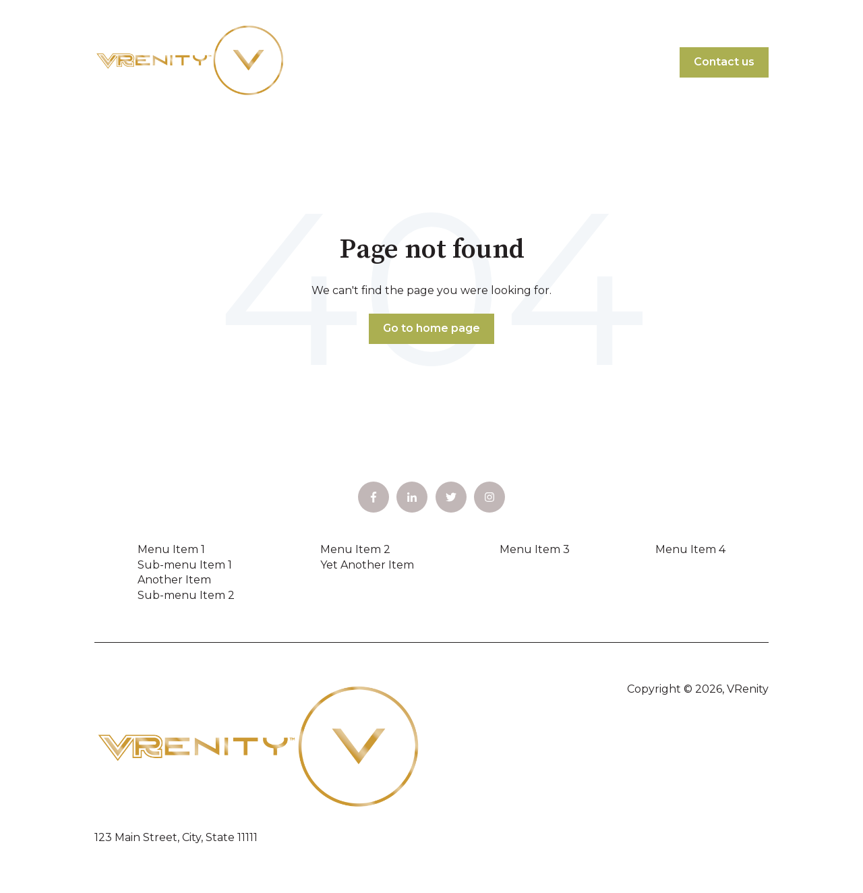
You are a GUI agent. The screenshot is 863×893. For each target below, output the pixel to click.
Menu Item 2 (355, 549)
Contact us (724, 61)
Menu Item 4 (690, 549)
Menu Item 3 (535, 549)
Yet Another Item (367, 564)
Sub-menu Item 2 (186, 595)
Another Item (174, 579)
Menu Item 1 (171, 549)
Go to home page (431, 328)
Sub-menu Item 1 (185, 564)
